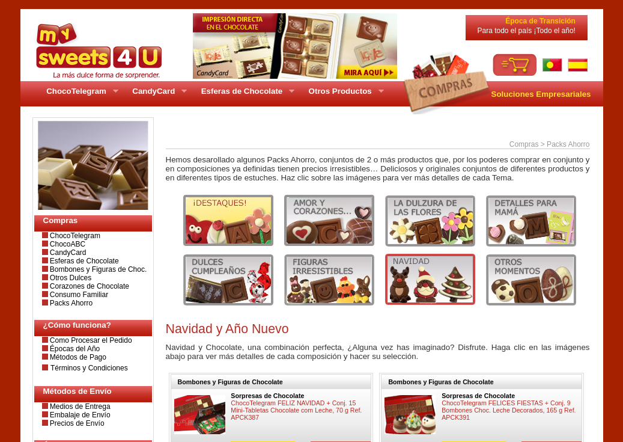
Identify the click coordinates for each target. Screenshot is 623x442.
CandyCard (67, 252)
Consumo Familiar (78, 294)
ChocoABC (67, 244)
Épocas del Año (74, 349)
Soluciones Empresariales (541, 94)
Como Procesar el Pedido (90, 340)
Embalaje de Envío (79, 415)
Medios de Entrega (79, 406)
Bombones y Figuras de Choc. (97, 269)
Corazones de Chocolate (88, 286)
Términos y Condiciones (89, 368)
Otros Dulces (70, 278)
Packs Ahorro (70, 303)
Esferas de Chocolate (83, 261)
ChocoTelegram (74, 236)
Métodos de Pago (77, 357)
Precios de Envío (76, 423)
